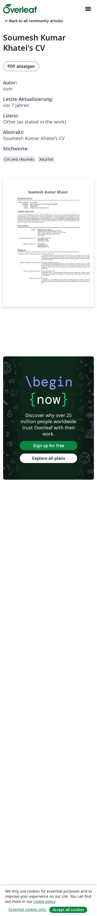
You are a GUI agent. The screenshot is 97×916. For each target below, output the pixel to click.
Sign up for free (48, 445)
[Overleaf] (20, 9)
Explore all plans (48, 458)
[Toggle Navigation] (88, 9)
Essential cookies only (27, 909)
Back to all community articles (33, 20)
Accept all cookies (68, 909)
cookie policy (44, 901)
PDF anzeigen (21, 66)
